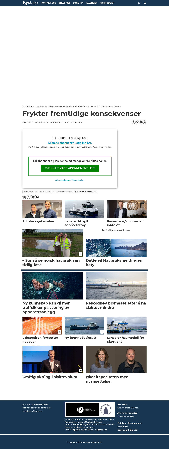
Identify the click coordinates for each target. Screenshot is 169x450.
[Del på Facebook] (133, 122)
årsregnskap (30, 192)
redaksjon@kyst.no (32, 411)
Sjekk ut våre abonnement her (70, 168)
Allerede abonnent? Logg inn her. (70, 142)
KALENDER (91, 3)
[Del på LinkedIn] (141, 122)
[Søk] (139, 3)
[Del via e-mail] (144, 122)
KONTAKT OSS (48, 3)
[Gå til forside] (30, 3)
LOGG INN (78, 3)
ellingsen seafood (62, 192)
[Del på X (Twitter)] (137, 122)
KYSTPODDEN (107, 3)
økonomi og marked (85, 192)
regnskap (45, 192)
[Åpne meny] (145, 3)
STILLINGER (65, 3)
